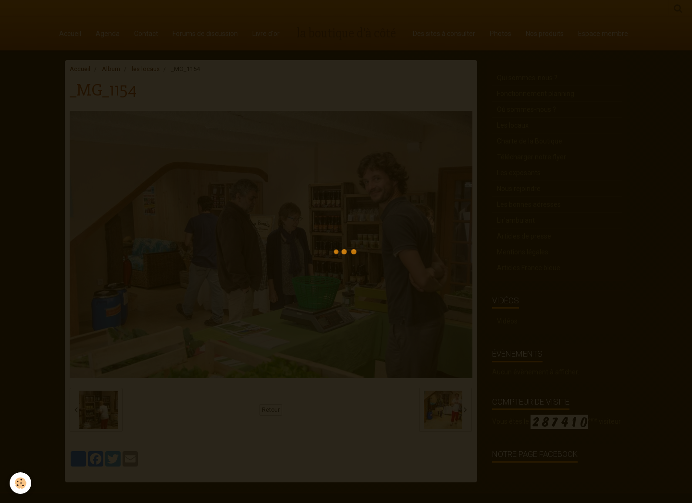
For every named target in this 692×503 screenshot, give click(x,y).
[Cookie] (20, 483)
